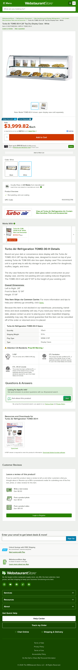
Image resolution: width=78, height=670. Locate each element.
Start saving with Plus (17, 552)
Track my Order (39, 625)
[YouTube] (10, 584)
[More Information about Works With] (14, 223)
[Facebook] (16, 584)
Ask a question (20, 29)
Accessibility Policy (39, 654)
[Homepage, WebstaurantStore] (39, 3)
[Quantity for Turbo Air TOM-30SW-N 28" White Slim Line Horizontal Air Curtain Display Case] (5, 240)
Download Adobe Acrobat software (54, 452)
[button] (35, 106)
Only (6, 122)
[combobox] (39, 9)
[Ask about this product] (39, 398)
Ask (67, 398)
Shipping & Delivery (52, 632)
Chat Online (22, 632)
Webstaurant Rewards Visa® (22, 147)
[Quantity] (6, 137)
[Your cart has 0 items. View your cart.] (72, 3)
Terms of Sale (39, 643)
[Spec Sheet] (14, 435)
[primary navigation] (7, 3)
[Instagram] (4, 584)
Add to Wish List (39, 153)
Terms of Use (49, 404)
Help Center (39, 618)
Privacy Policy (60, 404)
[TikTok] (23, 584)
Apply (71, 147)
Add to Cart (12, 240)
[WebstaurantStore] (32, 573)
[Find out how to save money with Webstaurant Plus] (4, 229)
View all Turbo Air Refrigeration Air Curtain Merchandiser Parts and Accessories (54, 212)
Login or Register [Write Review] (39, 515)
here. (41, 302)
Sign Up (71, 538)
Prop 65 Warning (35, 348)
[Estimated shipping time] (41, 187)
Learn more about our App (19, 564)
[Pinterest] (29, 584)
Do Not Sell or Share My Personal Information (39, 658)
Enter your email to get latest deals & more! (24, 535)
